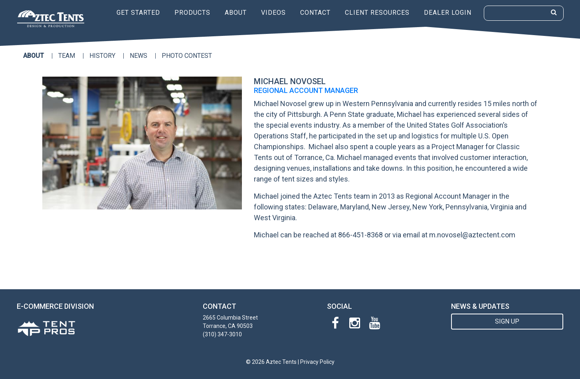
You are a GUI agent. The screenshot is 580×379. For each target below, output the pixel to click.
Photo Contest (187, 55)
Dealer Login (447, 12)
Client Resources (377, 12)
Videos (273, 12)
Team (66, 55)
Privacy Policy (317, 362)
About (236, 12)
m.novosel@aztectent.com (472, 235)
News (138, 55)
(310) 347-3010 (222, 334)
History (102, 55)
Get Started (138, 12)
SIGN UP (507, 321)
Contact (315, 12)
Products (192, 12)
